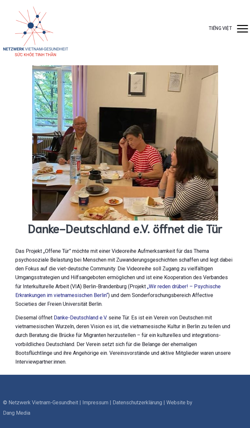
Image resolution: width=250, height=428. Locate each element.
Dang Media (16, 420)
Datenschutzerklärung (137, 409)
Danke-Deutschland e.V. (80, 319)
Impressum (95, 409)
